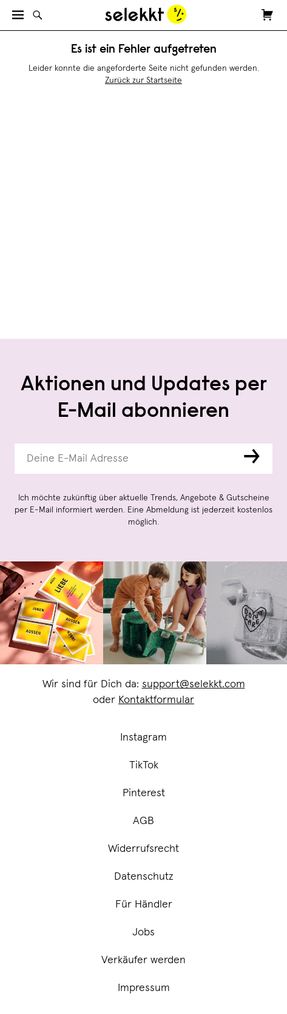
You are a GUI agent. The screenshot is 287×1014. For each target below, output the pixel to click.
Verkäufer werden (143, 960)
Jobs (143, 932)
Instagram (143, 737)
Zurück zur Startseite (143, 80)
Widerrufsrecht (143, 848)
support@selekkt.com (193, 684)
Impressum (144, 988)
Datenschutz (144, 876)
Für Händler (143, 904)
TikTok (143, 765)
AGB (143, 821)
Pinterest (144, 793)
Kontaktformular (156, 700)
